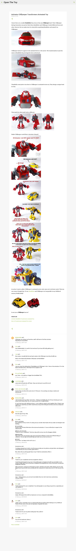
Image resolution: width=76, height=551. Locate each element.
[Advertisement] (38, 538)
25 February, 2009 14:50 (21, 513)
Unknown (17, 411)
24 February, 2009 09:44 (21, 489)
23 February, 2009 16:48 (21, 471)
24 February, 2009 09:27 (21, 480)
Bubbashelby (18, 337)
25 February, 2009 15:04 (21, 521)
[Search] (74, 2)
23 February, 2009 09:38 (21, 442)
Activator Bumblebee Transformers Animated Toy (22, 319)
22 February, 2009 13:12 (21, 369)
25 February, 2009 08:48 (21, 505)
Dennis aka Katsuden (20, 389)
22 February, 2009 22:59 (21, 385)
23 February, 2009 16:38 (21, 453)
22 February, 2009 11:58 (21, 360)
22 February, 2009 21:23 (21, 377)
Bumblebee (31, 291)
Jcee (16, 354)
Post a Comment (15, 524)
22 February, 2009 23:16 (21, 394)
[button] (12, 19)
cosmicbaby (18, 381)
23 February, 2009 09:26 (21, 415)
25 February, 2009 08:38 (21, 496)
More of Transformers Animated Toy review (21, 321)
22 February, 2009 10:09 (21, 342)
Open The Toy (10, 2)
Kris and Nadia (18, 373)
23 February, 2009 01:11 (21, 407)
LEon (16, 346)
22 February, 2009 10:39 (21, 350)
